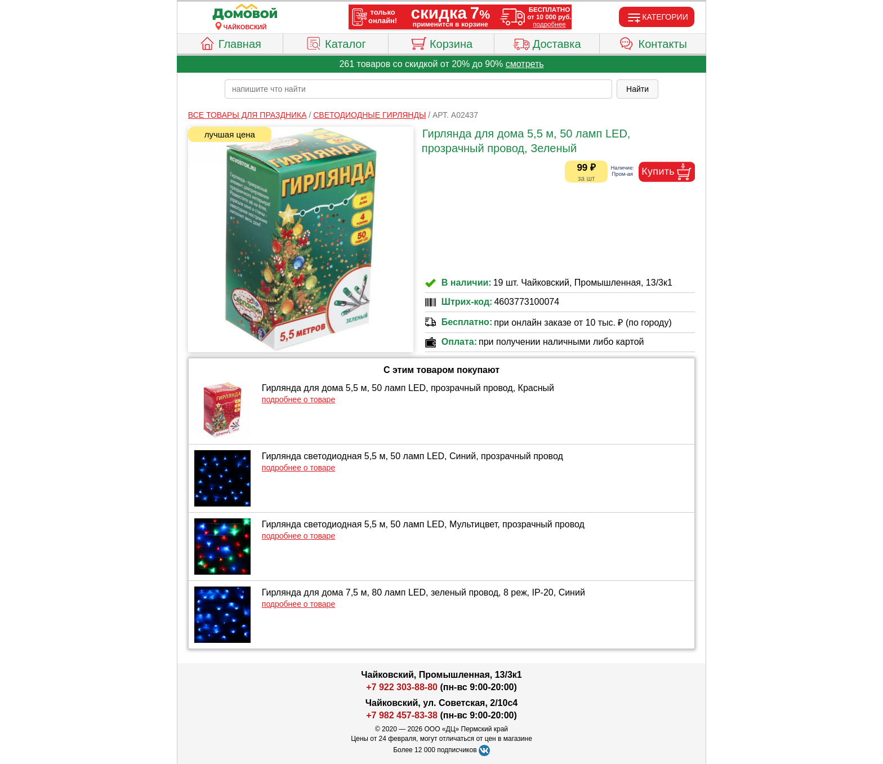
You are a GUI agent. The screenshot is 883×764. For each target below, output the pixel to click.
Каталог (335, 42)
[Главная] (245, 12)
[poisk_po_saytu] (418, 89)
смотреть (525, 64)
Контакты (653, 42)
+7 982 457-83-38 (402, 715)
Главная (230, 42)
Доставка (547, 42)
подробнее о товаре (298, 399)
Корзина (441, 42)
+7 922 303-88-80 (402, 687)
